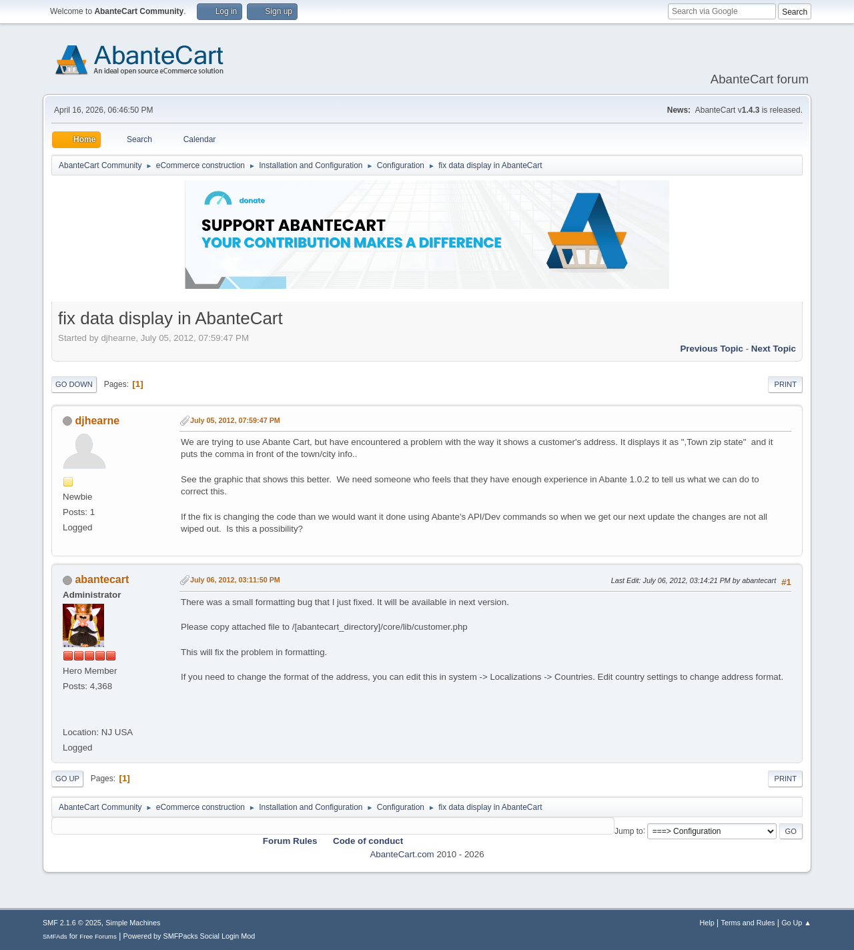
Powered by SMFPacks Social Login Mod (189, 936)
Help (707, 923)
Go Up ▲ (796, 923)
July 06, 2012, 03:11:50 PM (235, 580)
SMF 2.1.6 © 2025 (72, 923)
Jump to (628, 830)
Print (785, 384)
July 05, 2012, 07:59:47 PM (235, 420)
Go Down (74, 384)
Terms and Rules (748, 923)
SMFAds (55, 936)
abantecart (102, 579)
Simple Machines (132, 923)
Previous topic (711, 349)
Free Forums (98, 936)
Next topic (773, 349)
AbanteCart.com (402, 854)
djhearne (97, 420)
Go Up (67, 779)
